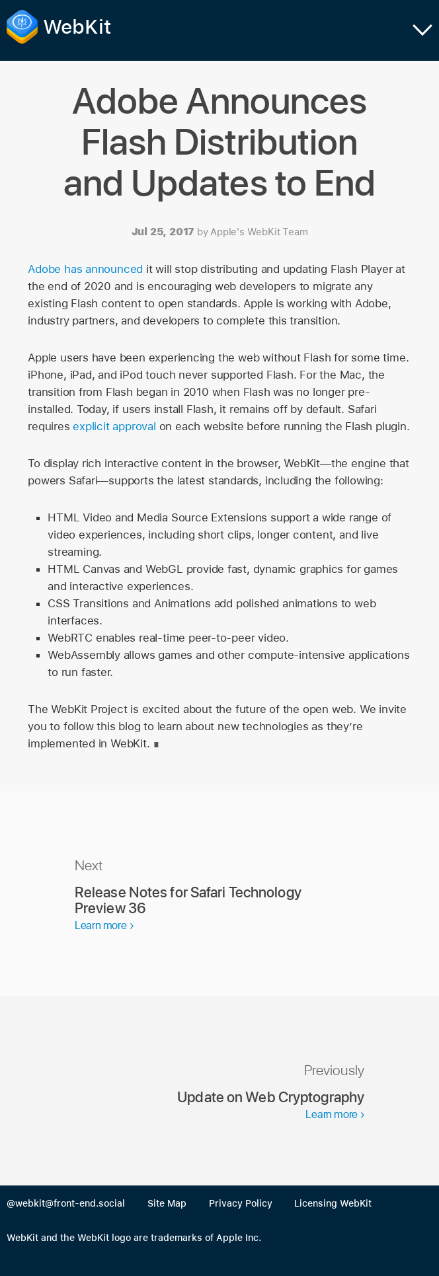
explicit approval (114, 426)
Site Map (166, 1203)
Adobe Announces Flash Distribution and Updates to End (219, 142)
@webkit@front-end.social (66, 1203)
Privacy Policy (240, 1203)
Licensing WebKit (333, 1203)
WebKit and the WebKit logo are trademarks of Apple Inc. (134, 1237)
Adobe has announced (85, 269)
